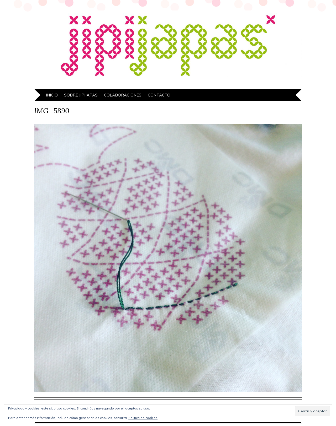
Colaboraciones (122, 95)
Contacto (159, 95)
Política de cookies (143, 418)
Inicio (52, 95)
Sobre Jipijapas (81, 95)
